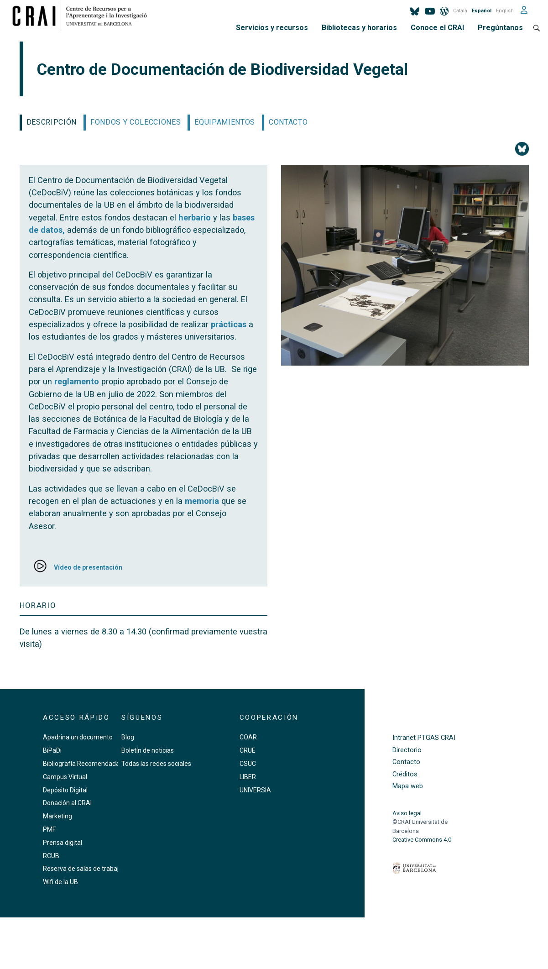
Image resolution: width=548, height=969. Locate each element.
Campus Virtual (65, 776)
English (505, 11)
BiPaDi (52, 750)
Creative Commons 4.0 (421, 839)
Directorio (407, 750)
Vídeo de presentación (88, 567)
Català (460, 11)
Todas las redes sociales (156, 763)
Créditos (405, 774)
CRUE (248, 750)
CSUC (248, 763)
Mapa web (407, 786)
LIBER (248, 776)
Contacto (406, 762)
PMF (49, 829)
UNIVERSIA (255, 790)
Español (481, 11)
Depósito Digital (65, 790)
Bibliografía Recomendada (81, 763)
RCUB (51, 855)
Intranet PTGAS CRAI (423, 738)
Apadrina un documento (78, 737)
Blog (127, 737)
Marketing (57, 816)
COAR (248, 737)
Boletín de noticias (147, 750)
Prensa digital (62, 842)
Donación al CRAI (67, 803)
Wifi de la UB (60, 881)
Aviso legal (407, 813)
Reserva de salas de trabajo (82, 868)
